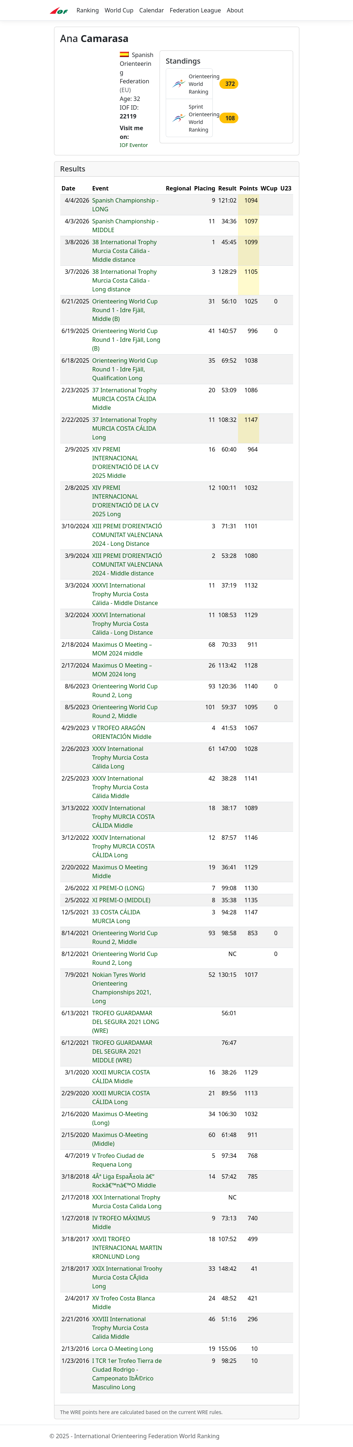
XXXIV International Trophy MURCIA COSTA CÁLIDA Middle (123, 817)
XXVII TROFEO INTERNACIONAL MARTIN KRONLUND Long (127, 1248)
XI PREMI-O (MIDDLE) (121, 900)
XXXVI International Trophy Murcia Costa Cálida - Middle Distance (125, 594)
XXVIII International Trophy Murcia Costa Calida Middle (120, 1328)
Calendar (151, 10)
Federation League (195, 10)
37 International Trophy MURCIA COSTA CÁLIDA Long (124, 428)
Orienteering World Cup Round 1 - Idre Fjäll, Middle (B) (124, 310)
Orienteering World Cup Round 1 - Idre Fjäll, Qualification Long (124, 369)
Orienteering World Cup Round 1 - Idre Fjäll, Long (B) (126, 339)
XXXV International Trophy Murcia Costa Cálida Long (120, 757)
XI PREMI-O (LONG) (118, 888)
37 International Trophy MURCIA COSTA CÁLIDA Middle (124, 399)
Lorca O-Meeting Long (122, 1349)
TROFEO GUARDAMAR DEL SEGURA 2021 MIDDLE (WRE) (122, 1051)
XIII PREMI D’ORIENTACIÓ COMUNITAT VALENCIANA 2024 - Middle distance (127, 564)
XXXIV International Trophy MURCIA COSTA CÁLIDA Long (123, 846)
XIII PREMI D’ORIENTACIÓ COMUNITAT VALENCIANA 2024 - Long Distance (127, 535)
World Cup (119, 10)
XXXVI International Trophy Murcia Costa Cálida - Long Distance (122, 623)
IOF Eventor (134, 144)
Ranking (88, 10)
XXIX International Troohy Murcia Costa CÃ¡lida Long (127, 1277)
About (235, 10)
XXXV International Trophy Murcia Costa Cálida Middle (120, 787)
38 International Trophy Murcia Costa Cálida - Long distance (124, 280)
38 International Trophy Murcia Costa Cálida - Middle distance (124, 251)
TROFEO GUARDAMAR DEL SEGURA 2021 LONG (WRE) (125, 1022)
